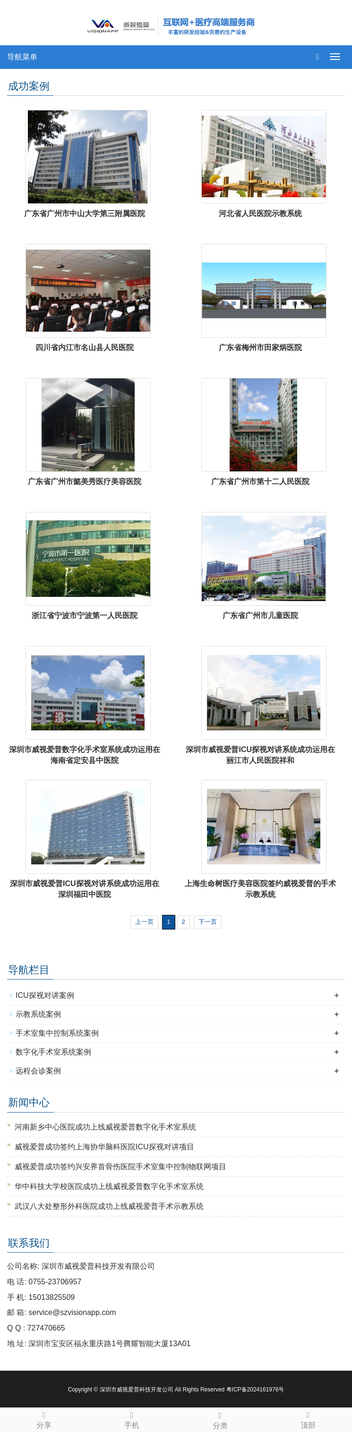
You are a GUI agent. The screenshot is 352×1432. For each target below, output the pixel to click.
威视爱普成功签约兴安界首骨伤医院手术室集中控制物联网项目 (120, 1167)
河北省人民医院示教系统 (260, 213)
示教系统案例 (38, 1014)
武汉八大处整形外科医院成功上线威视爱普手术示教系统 (109, 1206)
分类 (220, 1419)
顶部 (308, 1418)
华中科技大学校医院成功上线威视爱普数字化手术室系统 (109, 1186)
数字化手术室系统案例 (53, 1052)
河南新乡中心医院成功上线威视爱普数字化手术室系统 (105, 1127)
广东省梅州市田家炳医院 (260, 347)
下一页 (207, 921)
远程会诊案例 (38, 1071)
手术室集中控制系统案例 (57, 1033)
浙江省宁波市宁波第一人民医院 (84, 615)
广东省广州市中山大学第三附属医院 (84, 213)
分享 (44, 1418)
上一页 (144, 921)
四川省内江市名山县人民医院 (84, 347)
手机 (132, 1418)
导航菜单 (22, 57)
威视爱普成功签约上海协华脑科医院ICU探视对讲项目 (104, 1147)
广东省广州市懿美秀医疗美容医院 (84, 481)
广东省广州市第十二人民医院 (260, 481)
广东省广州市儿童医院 (260, 615)
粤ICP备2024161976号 (255, 1389)
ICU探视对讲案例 (45, 995)
